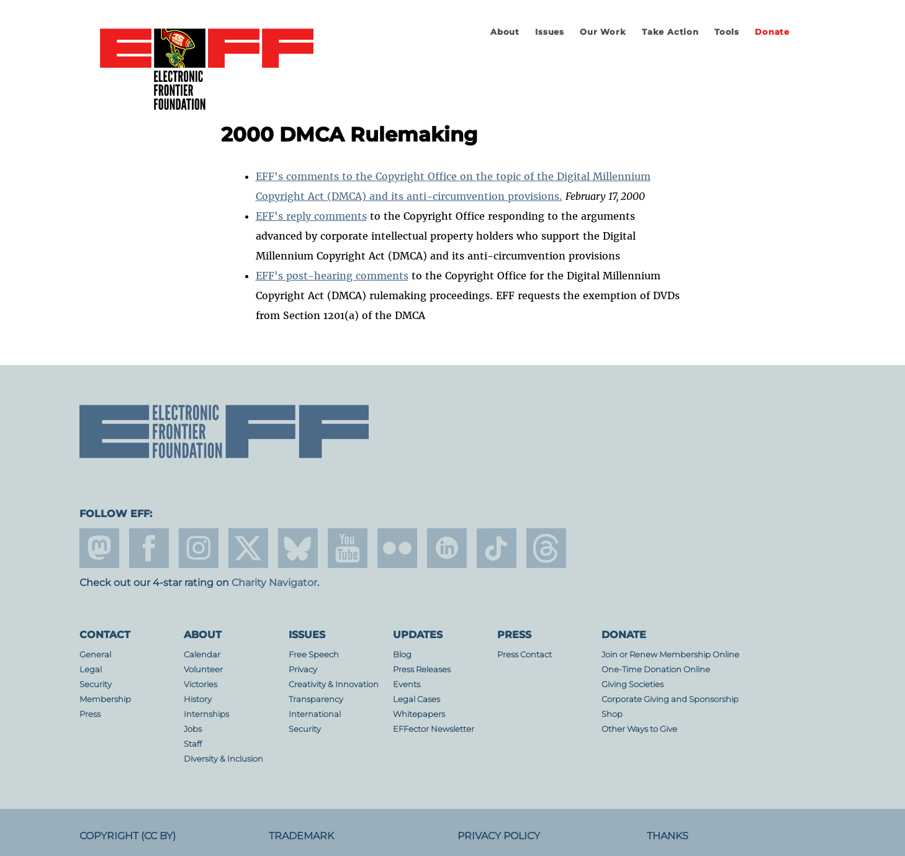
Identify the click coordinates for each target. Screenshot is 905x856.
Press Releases (422, 669)
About (505, 32)
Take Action (670, 32)
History (198, 699)
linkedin (447, 548)
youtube (347, 548)
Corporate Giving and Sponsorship (670, 699)
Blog (402, 654)
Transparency (316, 699)
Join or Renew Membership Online (670, 654)
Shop (612, 714)
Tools (726, 32)
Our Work (603, 32)
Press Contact (524, 654)
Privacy (303, 669)
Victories (200, 684)
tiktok (496, 548)
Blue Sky (298, 548)
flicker (397, 548)
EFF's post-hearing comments (332, 275)
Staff (193, 744)
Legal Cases (416, 699)
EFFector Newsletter (433, 729)
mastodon (99, 548)
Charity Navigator (274, 582)
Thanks (667, 836)
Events (406, 684)
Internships (206, 714)
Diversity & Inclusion (223, 759)
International (315, 714)
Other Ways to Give (639, 729)
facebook (149, 548)
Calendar (202, 654)
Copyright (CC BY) (127, 836)
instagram (198, 548)
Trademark (301, 836)
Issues (549, 32)
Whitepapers (419, 714)
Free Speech (314, 654)
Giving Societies (632, 684)
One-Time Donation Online (655, 669)
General (95, 654)
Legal (90, 669)
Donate (772, 32)
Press (90, 714)
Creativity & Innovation (334, 684)
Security (95, 684)
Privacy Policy (498, 836)
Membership (105, 699)
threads (546, 548)
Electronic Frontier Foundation (206, 70)
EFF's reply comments (311, 216)
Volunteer (203, 669)
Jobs (193, 729)
